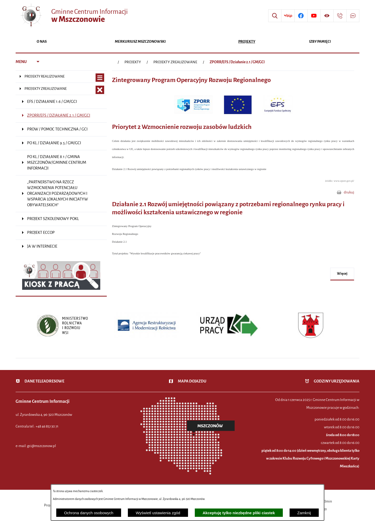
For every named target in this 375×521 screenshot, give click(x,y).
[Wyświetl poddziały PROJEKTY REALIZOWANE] (100, 77)
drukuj (349, 192)
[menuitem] (42, 42)
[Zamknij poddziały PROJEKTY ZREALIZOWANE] (100, 90)
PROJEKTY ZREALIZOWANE (175, 62)
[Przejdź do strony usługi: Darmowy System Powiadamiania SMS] (352, 15)
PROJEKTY (132, 62)
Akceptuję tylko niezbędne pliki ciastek (239, 513)
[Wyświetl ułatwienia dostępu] (326, 15)
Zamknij (304, 513)
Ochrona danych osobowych (88, 513)
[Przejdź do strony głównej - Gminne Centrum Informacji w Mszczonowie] (74, 16)
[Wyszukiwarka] (274, 15)
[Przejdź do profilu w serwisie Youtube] (313, 15)
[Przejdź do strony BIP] (287, 15)
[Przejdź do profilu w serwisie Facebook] (300, 15)
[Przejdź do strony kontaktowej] (339, 15)
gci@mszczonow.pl (41, 446)
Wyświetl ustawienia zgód (158, 513)
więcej (342, 273)
